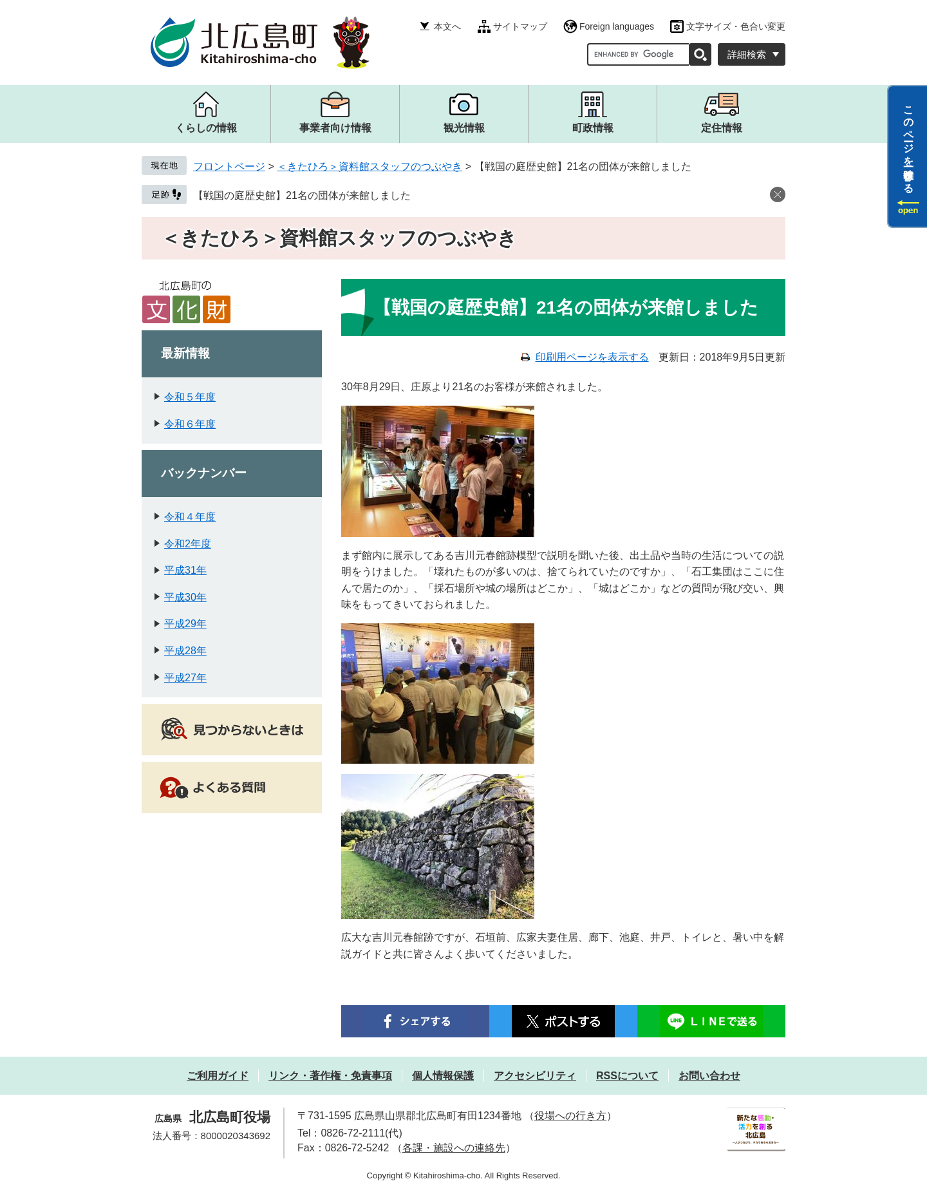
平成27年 (185, 677)
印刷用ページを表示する (592, 357)
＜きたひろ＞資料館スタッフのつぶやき (369, 166)
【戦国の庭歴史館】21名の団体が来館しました (302, 195)
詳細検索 (746, 54)
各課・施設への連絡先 (453, 1147)
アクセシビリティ (535, 1075)
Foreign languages (616, 26)
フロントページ (229, 166)
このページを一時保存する (908, 143)
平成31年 (185, 570)
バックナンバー (204, 473)
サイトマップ (520, 26)
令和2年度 (187, 543)
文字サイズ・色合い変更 (735, 26)
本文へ (447, 26)
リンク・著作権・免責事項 (330, 1075)
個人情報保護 (443, 1075)
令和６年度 (190, 424)
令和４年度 (190, 516)
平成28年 (185, 650)
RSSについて (627, 1075)
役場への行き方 (570, 1115)
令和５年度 (190, 397)
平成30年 (185, 597)
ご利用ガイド (217, 1075)
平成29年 (185, 623)
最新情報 (185, 353)
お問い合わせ (709, 1075)
